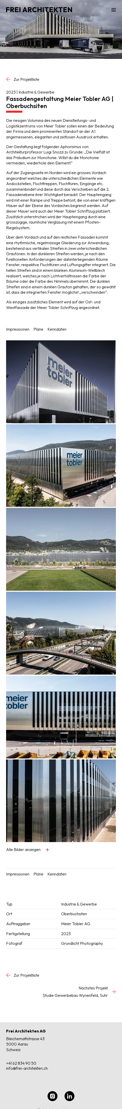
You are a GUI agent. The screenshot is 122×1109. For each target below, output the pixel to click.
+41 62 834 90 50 (21, 1063)
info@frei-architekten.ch (27, 1068)
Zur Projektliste (22, 79)
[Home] (42, 9)
